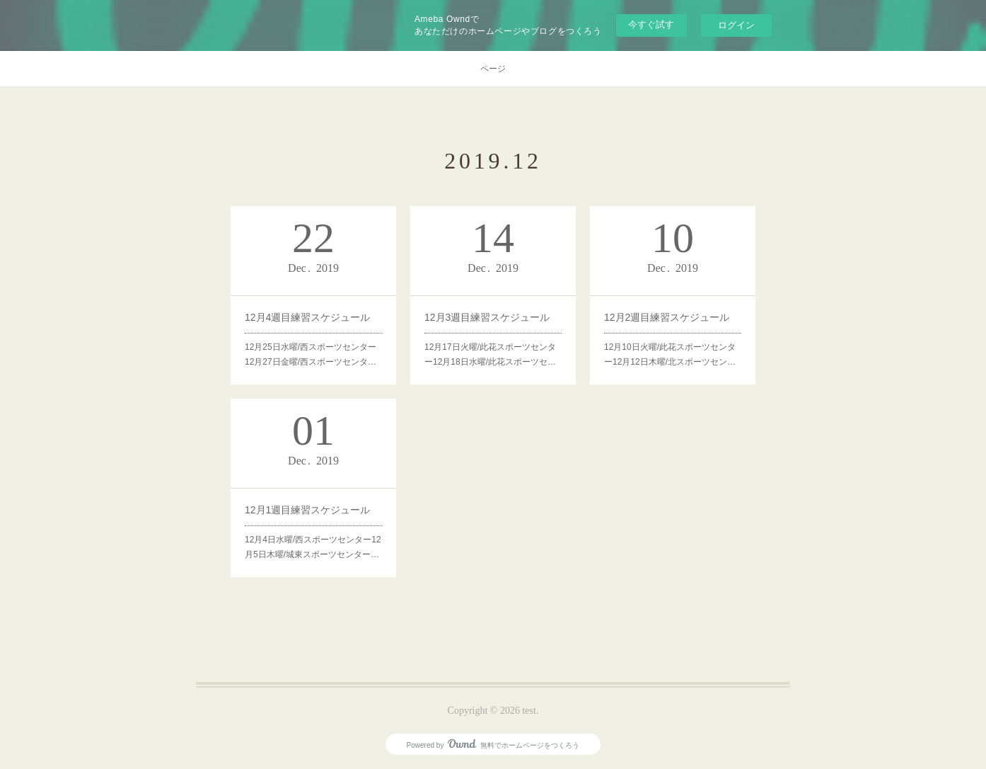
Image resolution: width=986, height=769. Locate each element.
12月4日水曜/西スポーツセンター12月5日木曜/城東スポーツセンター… (313, 547)
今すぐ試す (651, 24)
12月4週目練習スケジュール (307, 317)
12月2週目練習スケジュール (666, 317)
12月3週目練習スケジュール (487, 317)
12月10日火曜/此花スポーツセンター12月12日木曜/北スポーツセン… (670, 355)
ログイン (736, 25)
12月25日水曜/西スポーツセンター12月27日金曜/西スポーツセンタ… (310, 355)
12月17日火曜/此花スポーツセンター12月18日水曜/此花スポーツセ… (490, 355)
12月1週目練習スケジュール (307, 509)
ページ (493, 69)
